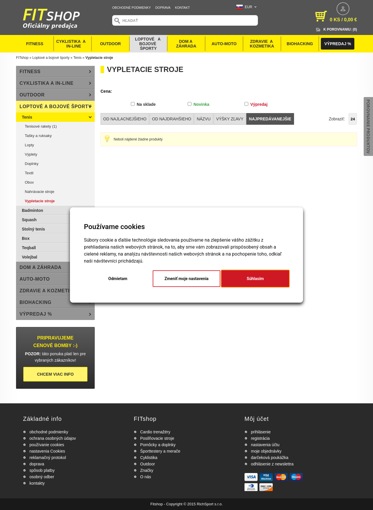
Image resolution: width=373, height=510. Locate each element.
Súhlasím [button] (255, 278)
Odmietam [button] (117, 278)
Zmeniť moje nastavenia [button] (186, 278)
